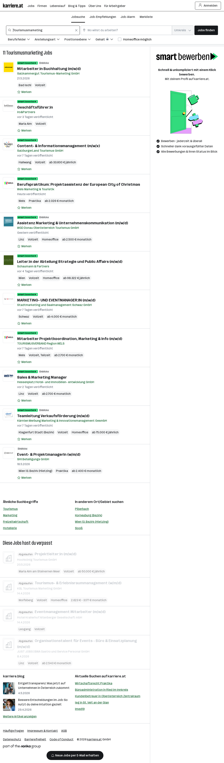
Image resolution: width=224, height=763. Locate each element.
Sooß (79, 528)
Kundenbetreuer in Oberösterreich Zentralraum (107, 696)
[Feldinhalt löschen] (76, 30)
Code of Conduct (61, 739)
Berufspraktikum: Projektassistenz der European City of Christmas (78, 184)
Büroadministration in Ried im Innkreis (101, 689)
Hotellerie (10, 528)
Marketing (10, 515)
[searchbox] (43, 30)
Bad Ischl (25, 85)
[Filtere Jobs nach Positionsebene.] (80, 40)
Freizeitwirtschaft (15, 521)
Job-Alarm (128, 17)
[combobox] (43, 30)
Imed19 (80, 709)
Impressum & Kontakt (42, 731)
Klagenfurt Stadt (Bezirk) (36, 432)
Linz (21, 239)
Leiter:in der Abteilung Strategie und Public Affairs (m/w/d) (69, 261)
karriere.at (117, 676)
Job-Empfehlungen (102, 17)
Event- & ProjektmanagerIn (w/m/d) (48, 454)
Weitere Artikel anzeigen (20, 716)
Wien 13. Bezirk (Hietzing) (92, 521)
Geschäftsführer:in (35, 107)
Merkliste (146, 17)
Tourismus (10, 509)
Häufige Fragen (13, 731)
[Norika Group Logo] (22, 747)
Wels (22, 201)
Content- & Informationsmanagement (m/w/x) (58, 146)
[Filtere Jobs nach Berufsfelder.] (21, 40)
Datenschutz (12, 739)
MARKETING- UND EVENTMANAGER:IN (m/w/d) (56, 300)
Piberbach (82, 509)
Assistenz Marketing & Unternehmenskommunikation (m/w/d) (72, 223)
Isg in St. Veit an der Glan (92, 702)
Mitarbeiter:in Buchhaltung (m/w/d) (49, 68)
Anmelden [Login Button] (208, 5)
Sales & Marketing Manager (42, 377)
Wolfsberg (26, 600)
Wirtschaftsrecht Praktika (93, 683)
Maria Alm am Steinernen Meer (39, 571)
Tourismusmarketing (24, 53)
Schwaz (24, 316)
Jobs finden (206, 30)
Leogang (25, 629)
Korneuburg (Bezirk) (88, 515)
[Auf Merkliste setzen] (24, 92)
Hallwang (25, 162)
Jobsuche (78, 17)
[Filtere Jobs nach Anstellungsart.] (49, 40)
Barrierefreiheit (35, 739)
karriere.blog (13, 676)
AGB (64, 731)
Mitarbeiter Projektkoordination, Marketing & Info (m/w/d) (69, 338)
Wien (22, 278)
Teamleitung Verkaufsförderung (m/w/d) (53, 416)
